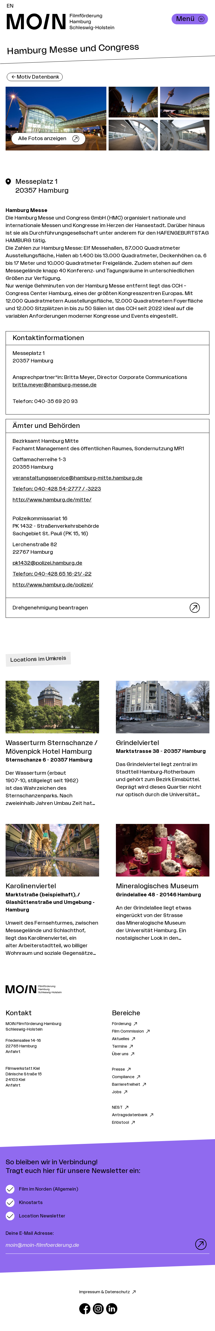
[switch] (42, 1189)
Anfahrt (13, 1052)
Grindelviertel (137, 743)
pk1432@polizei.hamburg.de (47, 563)
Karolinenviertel (31, 886)
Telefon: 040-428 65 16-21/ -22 (52, 573)
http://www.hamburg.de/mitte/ (52, 499)
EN (10, 5)
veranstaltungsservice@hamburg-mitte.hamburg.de (77, 477)
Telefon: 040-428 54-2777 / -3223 (57, 488)
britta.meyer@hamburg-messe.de (55, 384)
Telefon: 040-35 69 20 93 (45, 401)
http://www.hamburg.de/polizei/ (53, 584)
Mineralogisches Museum (157, 886)
